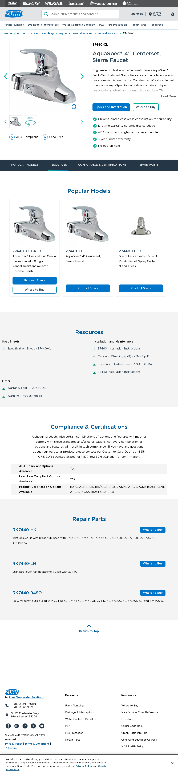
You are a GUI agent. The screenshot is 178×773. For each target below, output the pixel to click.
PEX (101, 24)
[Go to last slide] (5, 76)
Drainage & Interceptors (43, 24)
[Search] (80, 14)
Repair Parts (138, 24)
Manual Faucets (108, 33)
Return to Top (89, 631)
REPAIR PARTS (148, 164)
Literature (137, 14)
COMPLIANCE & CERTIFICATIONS (102, 164)
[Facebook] (8, 725)
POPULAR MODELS (24, 164)
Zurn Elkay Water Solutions (26, 697)
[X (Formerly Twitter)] (33, 725)
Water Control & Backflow (78, 24)
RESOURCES (58, 164)
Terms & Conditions (37, 743)
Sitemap (11, 748)
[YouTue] (42, 725)
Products (23, 33)
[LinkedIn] (25, 725)
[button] (15, 121)
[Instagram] (17, 725)
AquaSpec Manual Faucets (75, 33)
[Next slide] (82, 76)
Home (8, 33)
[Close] (172, 763)
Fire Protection (117, 24)
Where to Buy (157, 14)
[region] (89, 763)
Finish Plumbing (14, 24)
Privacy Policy (13, 743)
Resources (156, 24)
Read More (168, 96)
